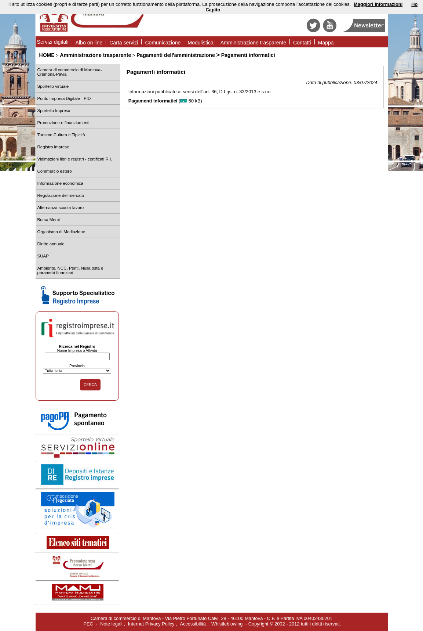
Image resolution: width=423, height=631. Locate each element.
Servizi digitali (53, 42)
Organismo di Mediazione (61, 232)
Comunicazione (162, 43)
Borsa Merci (48, 219)
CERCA (90, 385)
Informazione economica (60, 183)
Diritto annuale (51, 244)
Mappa (326, 43)
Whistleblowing (227, 624)
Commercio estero (54, 171)
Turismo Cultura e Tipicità (61, 135)
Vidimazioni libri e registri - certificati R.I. (74, 159)
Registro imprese (53, 147)
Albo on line (89, 43)
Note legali (111, 624)
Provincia (77, 366)
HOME (47, 55)
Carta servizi (123, 43)
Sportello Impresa (53, 110)
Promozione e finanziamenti (63, 122)
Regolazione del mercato (60, 195)
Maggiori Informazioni (378, 4)
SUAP (43, 256)
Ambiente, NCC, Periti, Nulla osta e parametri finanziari (70, 270)
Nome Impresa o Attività (77, 351)
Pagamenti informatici (248, 55)
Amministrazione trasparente (253, 43)
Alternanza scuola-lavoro (60, 207)
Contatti (302, 43)
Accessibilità (193, 624)
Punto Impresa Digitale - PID (64, 98)
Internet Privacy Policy (151, 624)
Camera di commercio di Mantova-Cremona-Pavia (69, 72)
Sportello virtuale (53, 86)
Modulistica (200, 43)
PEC (88, 624)
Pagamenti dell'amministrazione (175, 55)
